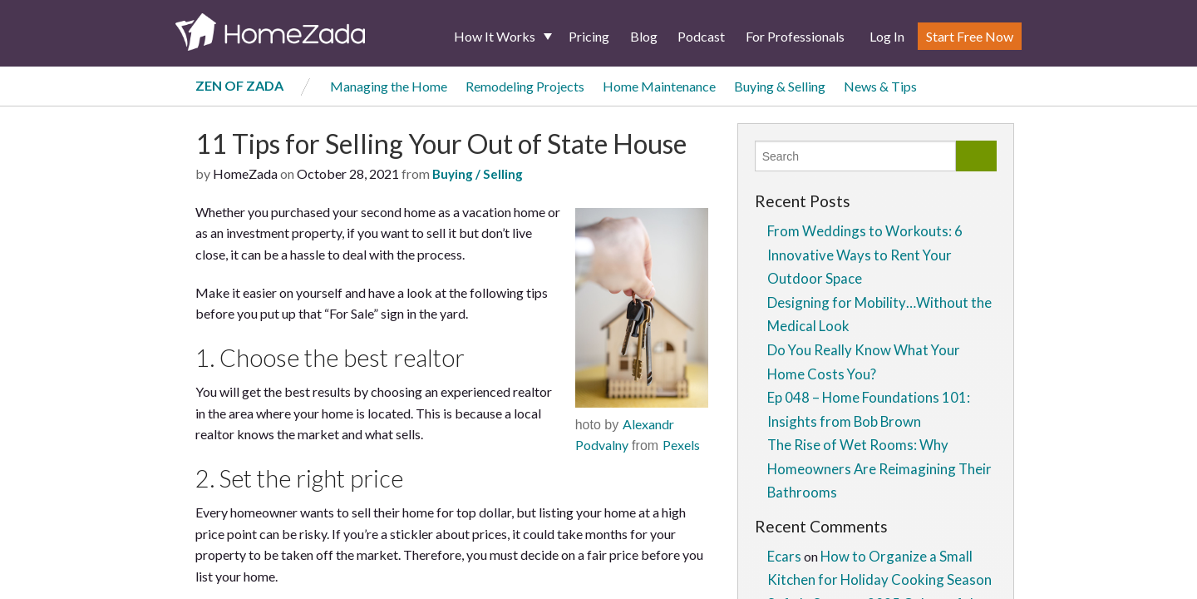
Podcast (701, 36)
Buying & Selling (779, 86)
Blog (644, 36)
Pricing (589, 36)
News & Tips (880, 86)
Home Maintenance (659, 86)
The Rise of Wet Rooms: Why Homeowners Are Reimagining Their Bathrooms (879, 468)
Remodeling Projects (525, 86)
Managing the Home (388, 86)
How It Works (494, 36)
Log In (886, 36)
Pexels (681, 445)
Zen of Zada (239, 85)
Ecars (784, 556)
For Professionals (795, 36)
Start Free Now (969, 36)
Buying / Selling (477, 173)
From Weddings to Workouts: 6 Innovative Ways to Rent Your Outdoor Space (865, 254)
